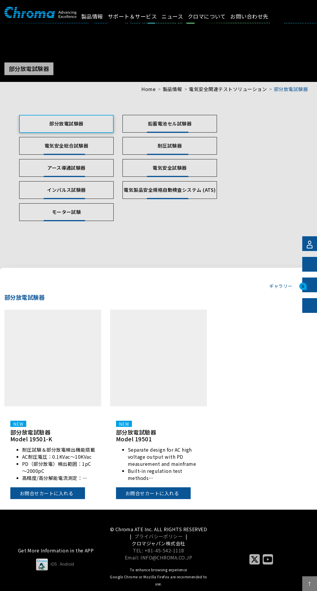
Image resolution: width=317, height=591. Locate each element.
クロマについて (213, 16)
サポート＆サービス (139, 16)
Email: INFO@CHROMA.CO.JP (158, 557)
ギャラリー (280, 286)
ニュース (179, 16)
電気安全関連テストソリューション (228, 89)
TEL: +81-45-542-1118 (158, 550)
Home (148, 89)
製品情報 (99, 16)
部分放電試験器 (291, 89)
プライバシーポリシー (158, 536)
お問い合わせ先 (256, 16)
